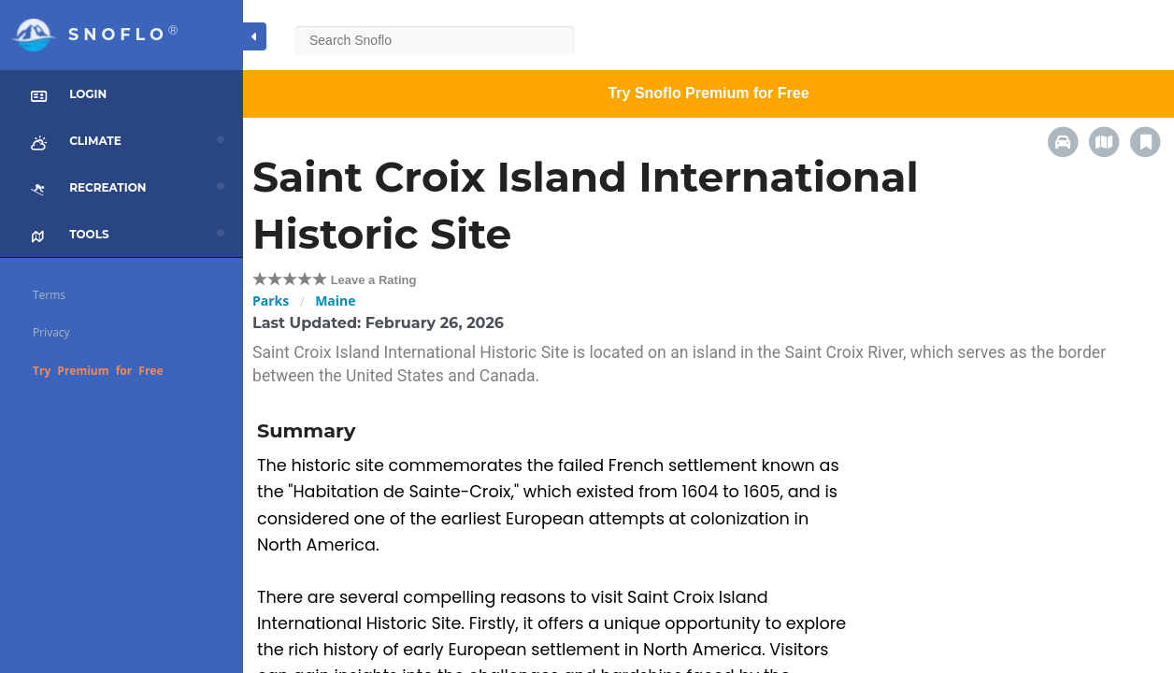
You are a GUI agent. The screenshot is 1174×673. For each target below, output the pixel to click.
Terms (49, 295)
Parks (270, 300)
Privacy (51, 332)
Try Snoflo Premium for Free (708, 93)
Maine (335, 300)
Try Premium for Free (98, 371)
